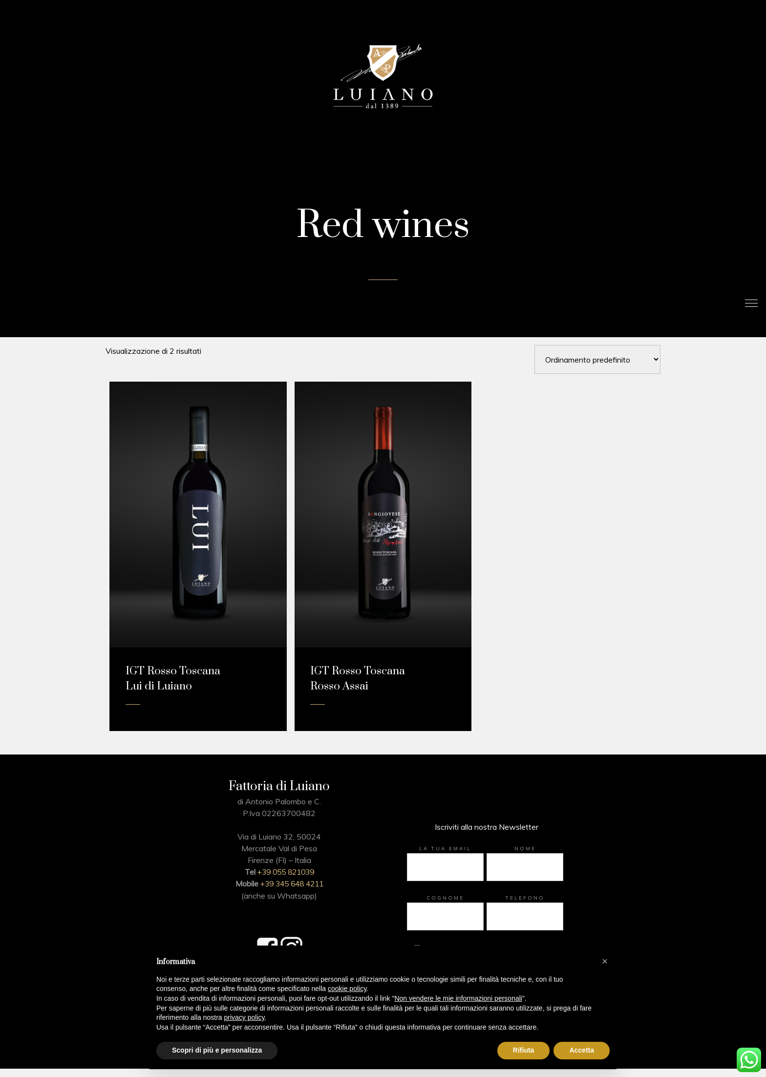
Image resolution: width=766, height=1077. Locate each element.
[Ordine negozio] (597, 370)
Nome (525, 859)
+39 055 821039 (286, 882)
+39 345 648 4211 (291, 894)
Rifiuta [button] (523, 1050)
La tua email (445, 859)
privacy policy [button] (244, 1017)
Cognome (445, 908)
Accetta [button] (581, 1050)
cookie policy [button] (347, 988)
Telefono (525, 908)
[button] (605, 961)
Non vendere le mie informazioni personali (458, 998)
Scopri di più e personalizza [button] (217, 1050)
